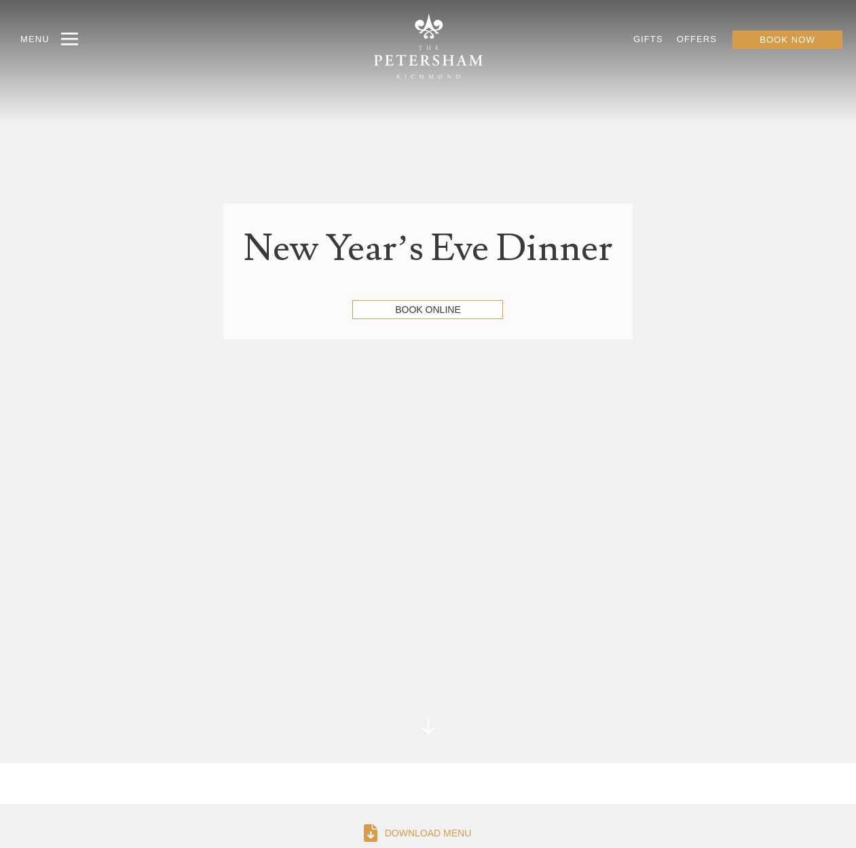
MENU (35, 39)
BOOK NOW (787, 40)
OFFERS (697, 39)
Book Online (427, 309)
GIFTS (648, 39)
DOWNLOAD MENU (428, 833)
